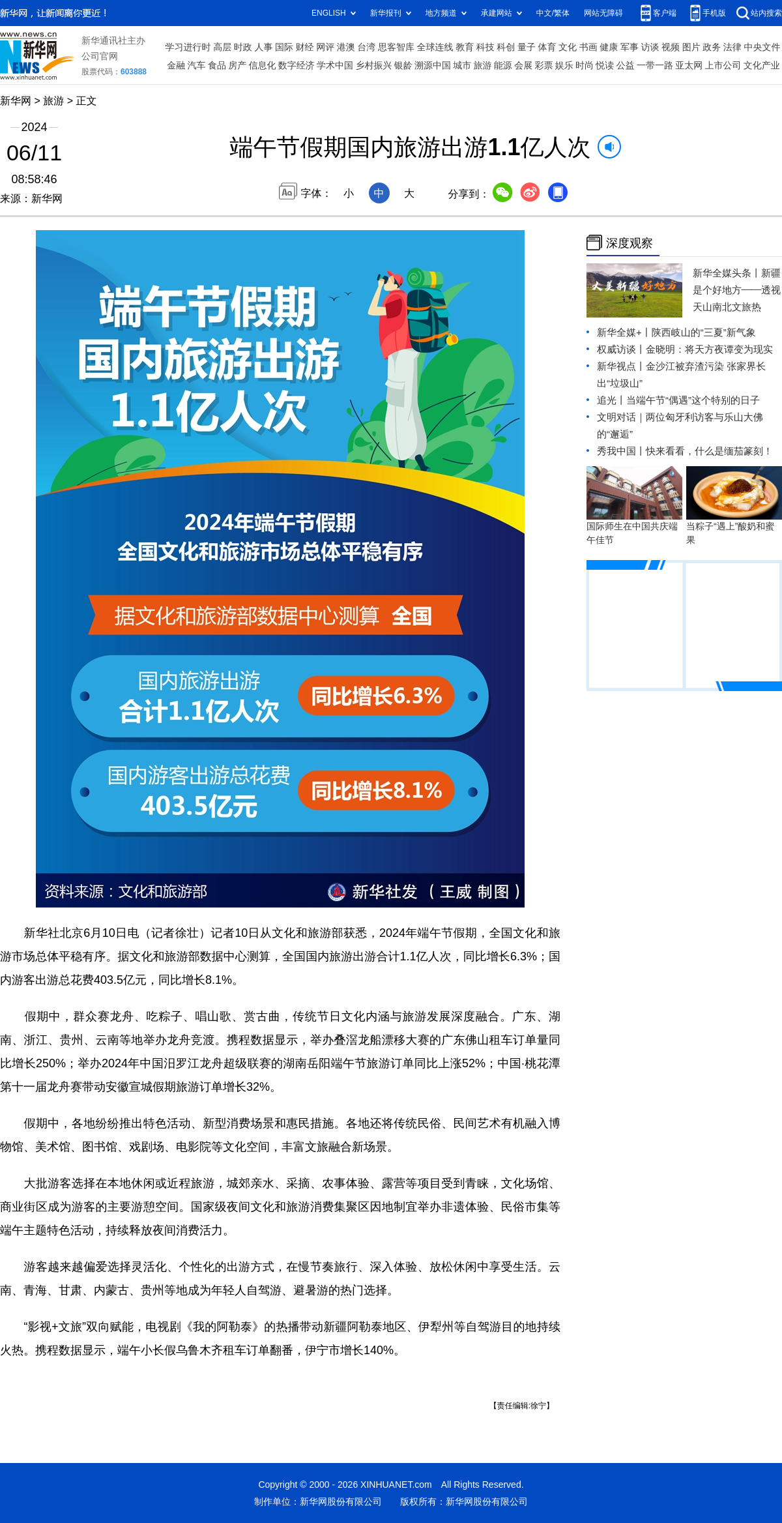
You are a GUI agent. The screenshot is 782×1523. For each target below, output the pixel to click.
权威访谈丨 (621, 349)
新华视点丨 (621, 366)
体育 (547, 47)
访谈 (650, 47)
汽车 (197, 65)
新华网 (15, 100)
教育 (465, 47)
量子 (526, 47)
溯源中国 (432, 65)
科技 (485, 47)
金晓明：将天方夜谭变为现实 (709, 349)
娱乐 (564, 65)
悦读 (605, 65)
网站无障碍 (603, 12)
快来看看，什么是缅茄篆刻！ (709, 451)
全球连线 (435, 47)
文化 (567, 47)
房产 (237, 65)
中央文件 (762, 47)
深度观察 (629, 242)
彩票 (543, 65)
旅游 (483, 65)
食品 (217, 65)
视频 (670, 47)
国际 (284, 47)
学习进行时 (188, 47)
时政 (243, 47)
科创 (506, 47)
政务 (711, 47)
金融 (176, 65)
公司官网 (99, 56)
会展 (523, 65)
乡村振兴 (373, 65)
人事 (263, 47)
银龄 (403, 65)
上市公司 (723, 65)
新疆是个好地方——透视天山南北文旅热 (737, 290)
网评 (325, 47)
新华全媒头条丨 (727, 273)
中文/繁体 (553, 12)
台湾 (366, 47)
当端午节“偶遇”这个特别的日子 (693, 400)
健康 (609, 47)
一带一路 (655, 65)
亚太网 (688, 65)
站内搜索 (766, 12)
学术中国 (335, 65)
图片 (691, 47)
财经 (305, 47)
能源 (503, 65)
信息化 (262, 65)
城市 (462, 65)
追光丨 (611, 400)
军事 (629, 47)
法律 (732, 47)
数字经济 (296, 65)
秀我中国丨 (621, 451)
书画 (588, 47)
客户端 (664, 12)
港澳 (346, 47)
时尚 (584, 65)
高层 (222, 47)
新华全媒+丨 (624, 332)
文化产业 (762, 65)
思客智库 (396, 47)
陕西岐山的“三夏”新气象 (704, 332)
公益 (625, 65)
